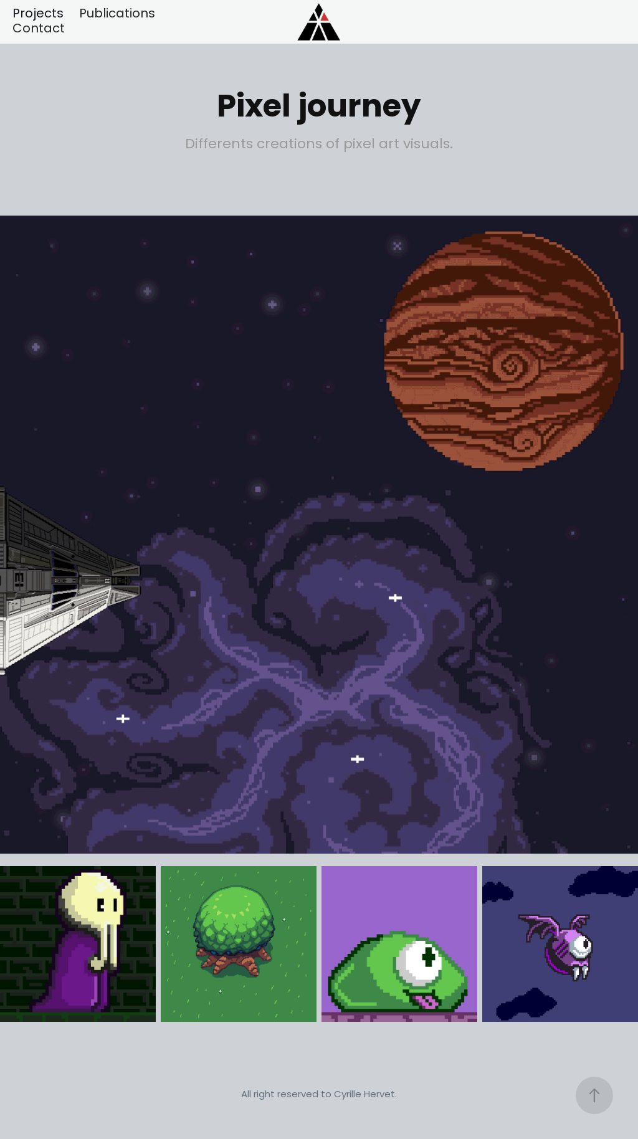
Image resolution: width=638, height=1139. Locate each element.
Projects (38, 14)
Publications (117, 14)
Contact (38, 29)
